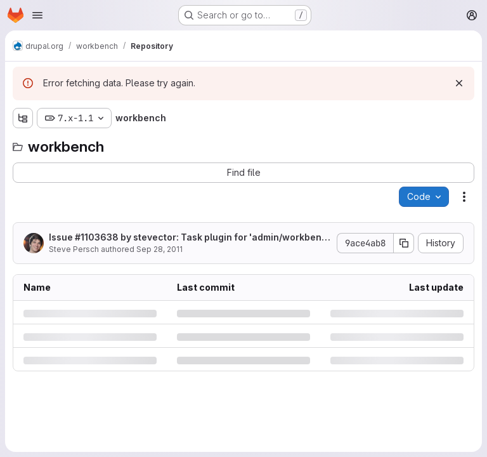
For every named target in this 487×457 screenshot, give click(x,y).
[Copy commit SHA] (404, 243)
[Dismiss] (459, 83)
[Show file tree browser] (23, 118)
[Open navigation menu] (37, 15)
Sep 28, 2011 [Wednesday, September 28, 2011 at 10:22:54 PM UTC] (159, 249)
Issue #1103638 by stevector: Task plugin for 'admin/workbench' (188, 238)
